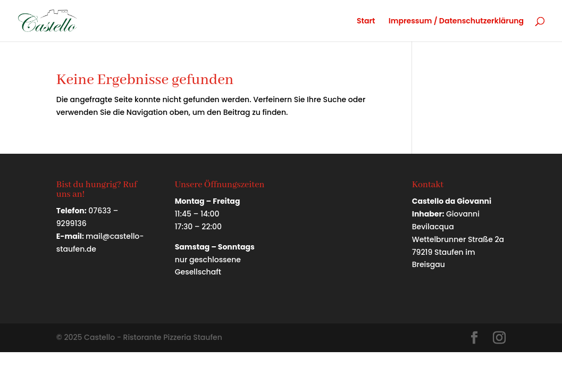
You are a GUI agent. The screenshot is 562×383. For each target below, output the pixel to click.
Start (366, 21)
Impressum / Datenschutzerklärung (456, 21)
